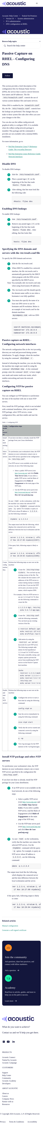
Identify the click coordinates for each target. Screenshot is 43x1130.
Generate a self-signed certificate (14, 930)
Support (5, 1073)
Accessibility (32, 1122)
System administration (26, 19)
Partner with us (7, 1102)
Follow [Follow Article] (7, 76)
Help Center (6, 1075)
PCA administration (13, 21)
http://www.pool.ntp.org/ (23, 492)
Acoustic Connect (8, 1057)
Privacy (3, 1122)
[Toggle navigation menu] (37, 3)
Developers (6, 1083)
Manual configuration (10, 926)
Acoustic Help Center (10, 16)
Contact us (7, 1032)
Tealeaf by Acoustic (9, 1060)
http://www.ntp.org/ (21, 473)
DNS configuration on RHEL (17, 24)
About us (5, 1093)
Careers (5, 1096)
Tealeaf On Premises (29, 16)
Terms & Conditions (16, 1122)
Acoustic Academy (9, 1081)
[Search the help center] (21, 46)
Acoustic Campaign (9, 1063)
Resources (6, 1104)
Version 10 (10, 19)
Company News (8, 1099)
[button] (21, 41)
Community (6, 1078)
